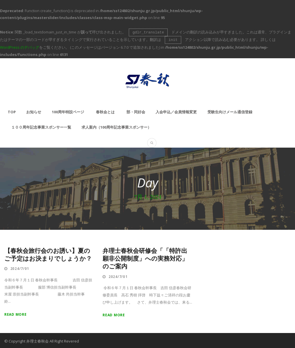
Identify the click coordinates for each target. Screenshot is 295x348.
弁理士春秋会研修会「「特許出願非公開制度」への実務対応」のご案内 (145, 258)
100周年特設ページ (68, 110)
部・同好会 (135, 110)
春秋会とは (105, 110)
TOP (12, 110)
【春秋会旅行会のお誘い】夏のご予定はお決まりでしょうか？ (48, 254)
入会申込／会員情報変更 (176, 110)
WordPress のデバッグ (19, 46)
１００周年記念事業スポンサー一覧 (41, 126)
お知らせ (33, 110)
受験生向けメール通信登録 (229, 110)
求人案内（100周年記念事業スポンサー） (116, 126)
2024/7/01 (19, 267)
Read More (15, 313)
